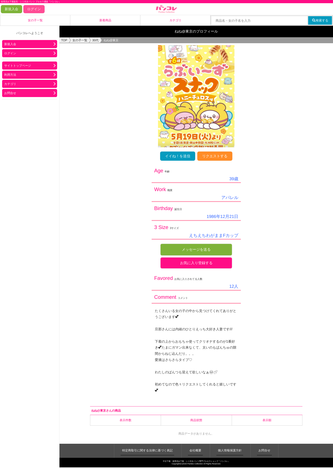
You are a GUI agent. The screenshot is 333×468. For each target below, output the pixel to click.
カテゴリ (175, 20)
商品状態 (196, 420)
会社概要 (195, 450)
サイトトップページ (17, 65)
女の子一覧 (35, 20)
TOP (64, 40)
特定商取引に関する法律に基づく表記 (147, 450)
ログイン (34, 9)
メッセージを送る (196, 250)
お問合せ (10, 93)
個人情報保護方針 (230, 450)
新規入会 (11, 9)
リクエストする (214, 156)
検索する (320, 20)
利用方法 (10, 74)
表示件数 (125, 420)
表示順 (266, 420)
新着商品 (105, 20)
